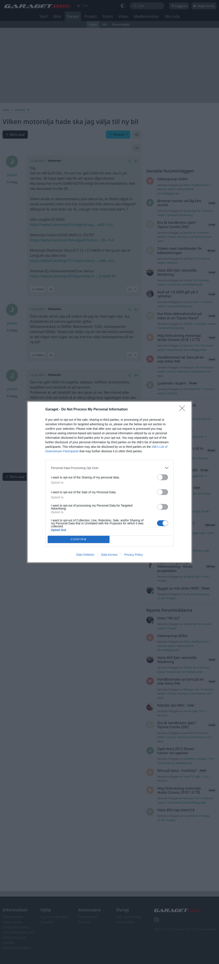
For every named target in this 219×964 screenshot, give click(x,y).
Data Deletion (85, 554)
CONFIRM (79, 539)
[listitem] (109, 468)
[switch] (162, 477)
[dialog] (109, 482)
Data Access (109, 554)
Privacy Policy (133, 554)
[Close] (183, 410)
